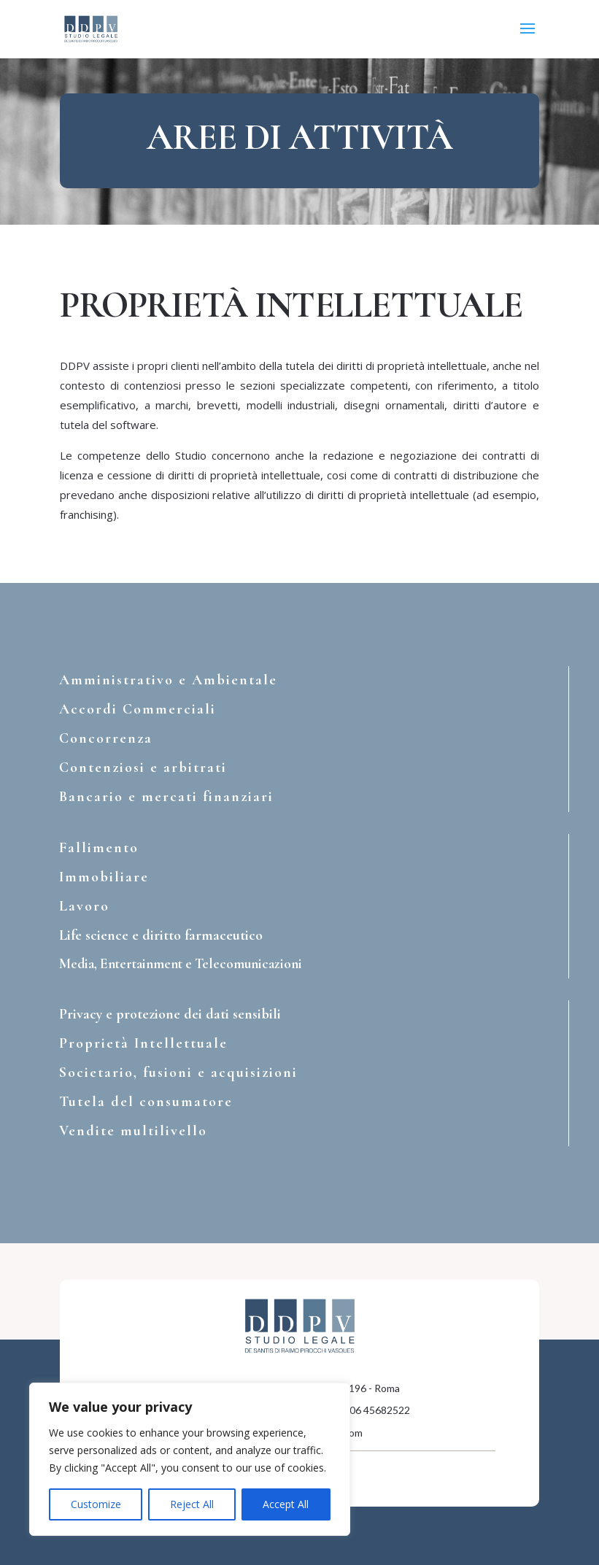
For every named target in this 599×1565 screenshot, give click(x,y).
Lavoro (84, 906)
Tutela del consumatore (146, 1101)
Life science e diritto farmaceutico (161, 935)
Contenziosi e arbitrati (143, 767)
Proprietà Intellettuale (143, 1043)
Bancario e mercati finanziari (166, 796)
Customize (96, 1504)
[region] (189, 1459)
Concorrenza (105, 738)
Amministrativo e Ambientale (168, 680)
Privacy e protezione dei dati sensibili (170, 1014)
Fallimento (99, 848)
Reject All (192, 1504)
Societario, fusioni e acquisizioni (178, 1072)
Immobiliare (104, 877)
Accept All (286, 1504)
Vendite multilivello (133, 1131)
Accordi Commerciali (137, 709)
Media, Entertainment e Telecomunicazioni (180, 963)
